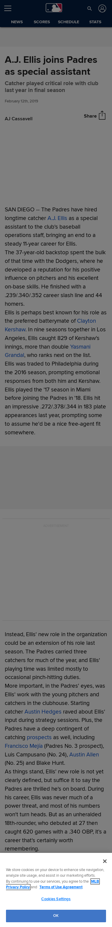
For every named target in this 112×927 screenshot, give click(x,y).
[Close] (104, 861)
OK (56, 915)
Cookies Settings (55, 899)
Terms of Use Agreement (60, 887)
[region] (56, 890)
